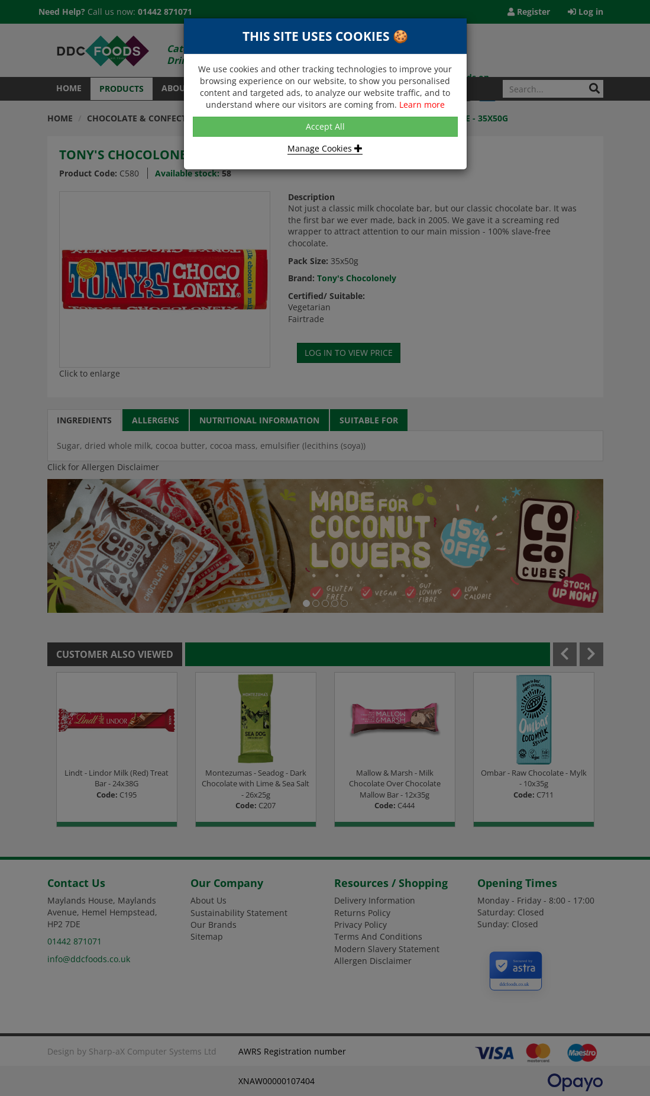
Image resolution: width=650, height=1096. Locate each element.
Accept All (325, 126)
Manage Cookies (325, 148)
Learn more (422, 104)
